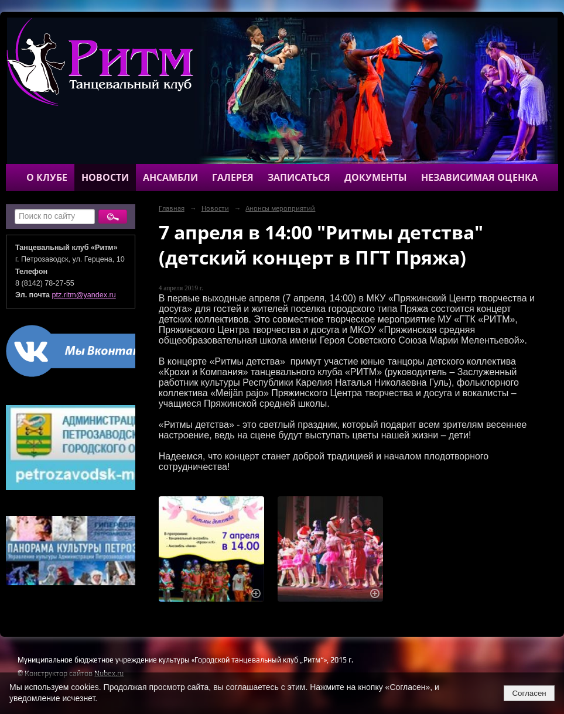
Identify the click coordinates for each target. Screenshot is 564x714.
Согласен (529, 693)
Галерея (233, 177)
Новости (105, 177)
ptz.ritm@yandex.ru (84, 295)
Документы (375, 177)
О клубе (46, 177)
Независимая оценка (479, 177)
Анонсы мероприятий (280, 208)
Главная (171, 208)
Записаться (299, 177)
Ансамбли (170, 177)
